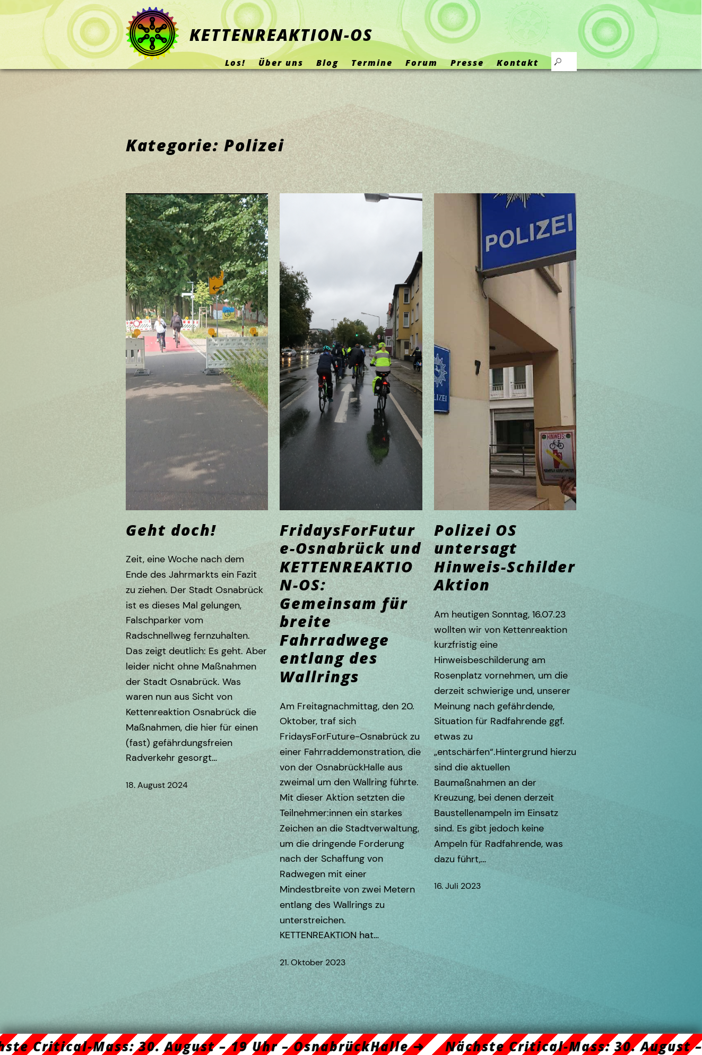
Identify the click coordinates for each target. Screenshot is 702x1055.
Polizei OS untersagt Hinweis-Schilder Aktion (505, 557)
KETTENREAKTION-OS (280, 35)
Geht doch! (171, 530)
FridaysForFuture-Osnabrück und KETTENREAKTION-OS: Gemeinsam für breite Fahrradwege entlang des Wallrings (350, 603)
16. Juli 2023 (457, 885)
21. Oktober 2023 (312, 962)
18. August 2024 (157, 785)
